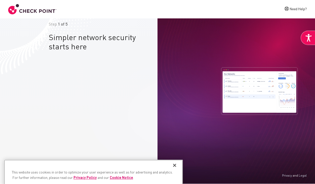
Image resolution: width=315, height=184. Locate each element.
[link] (308, 38)
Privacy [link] (287, 175)
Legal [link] (303, 175)
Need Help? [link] (298, 9)
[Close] (174, 176)
